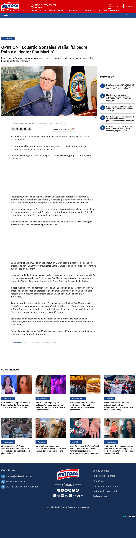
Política (43, 11)
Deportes (61, 11)
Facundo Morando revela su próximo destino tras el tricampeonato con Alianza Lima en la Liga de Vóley (118, 406)
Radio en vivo (100, 496)
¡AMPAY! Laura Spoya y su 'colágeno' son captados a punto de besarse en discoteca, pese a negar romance (50, 406)
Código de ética (101, 470)
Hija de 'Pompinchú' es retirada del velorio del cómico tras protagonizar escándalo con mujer (120, 119)
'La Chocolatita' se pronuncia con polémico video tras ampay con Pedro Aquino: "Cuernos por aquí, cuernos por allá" (119, 449)
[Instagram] (69, 490)
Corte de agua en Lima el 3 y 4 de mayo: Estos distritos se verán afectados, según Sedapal (119, 129)
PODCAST (130, 6)
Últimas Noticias (18, 11)
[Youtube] (66, 490)
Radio (12, 20)
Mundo (52, 11)
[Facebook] (58, 490)
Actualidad (32, 11)
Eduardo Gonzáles (49, 342)
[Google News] (73, 490)
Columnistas (8, 38)
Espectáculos (85, 11)
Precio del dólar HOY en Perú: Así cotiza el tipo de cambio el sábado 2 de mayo (119, 109)
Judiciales (72, 11)
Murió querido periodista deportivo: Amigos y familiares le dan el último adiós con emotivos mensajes (119, 98)
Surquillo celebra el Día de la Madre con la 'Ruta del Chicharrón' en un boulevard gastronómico (82, 406)
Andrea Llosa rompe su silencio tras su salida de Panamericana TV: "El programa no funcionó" (15, 405)
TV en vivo (98, 481)
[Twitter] (62, 490)
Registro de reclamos (104, 475)
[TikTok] (77, 490)
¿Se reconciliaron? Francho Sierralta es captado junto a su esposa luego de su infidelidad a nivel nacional (15, 449)
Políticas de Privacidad (105, 491)
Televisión (114, 11)
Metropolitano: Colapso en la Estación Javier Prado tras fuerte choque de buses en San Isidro (51, 448)
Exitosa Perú (101, 11)
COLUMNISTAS (35, 342)
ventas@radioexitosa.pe (19, 476)
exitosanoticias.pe (16, 481)
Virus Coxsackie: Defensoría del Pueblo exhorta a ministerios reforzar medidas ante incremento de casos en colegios (85, 449)
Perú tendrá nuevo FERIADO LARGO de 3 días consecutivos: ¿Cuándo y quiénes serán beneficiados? (120, 87)
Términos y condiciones (105, 486)
